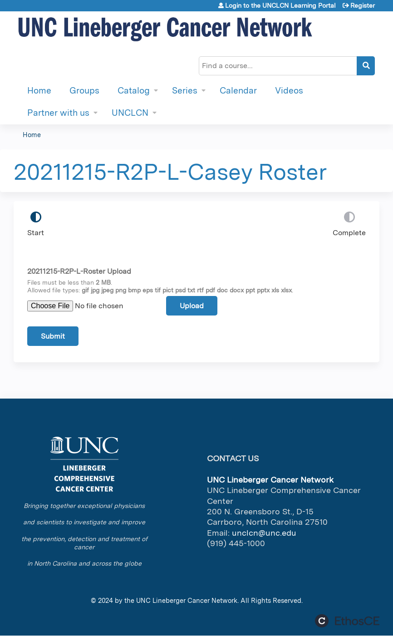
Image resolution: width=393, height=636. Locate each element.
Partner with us (58, 113)
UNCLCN (130, 113)
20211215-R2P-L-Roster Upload (79, 271)
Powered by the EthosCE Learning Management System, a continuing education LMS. (347, 620)
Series (184, 90)
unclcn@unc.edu (264, 532)
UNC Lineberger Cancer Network (186, 600)
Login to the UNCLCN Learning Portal (280, 5)
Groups (84, 90)
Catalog (134, 90)
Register (362, 5)
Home (39, 90)
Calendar (238, 90)
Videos (289, 90)
